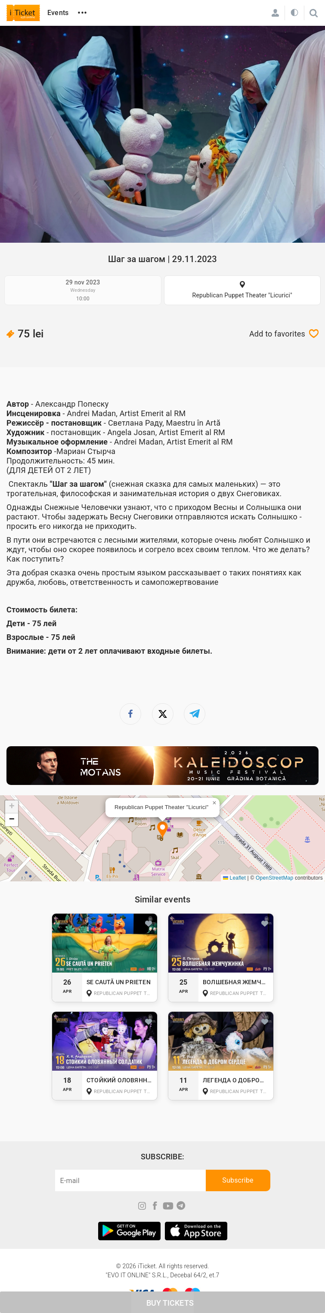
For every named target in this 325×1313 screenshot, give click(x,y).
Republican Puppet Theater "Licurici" (242, 295)
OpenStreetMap (274, 878)
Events (57, 13)
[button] (162, 830)
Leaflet (234, 878)
